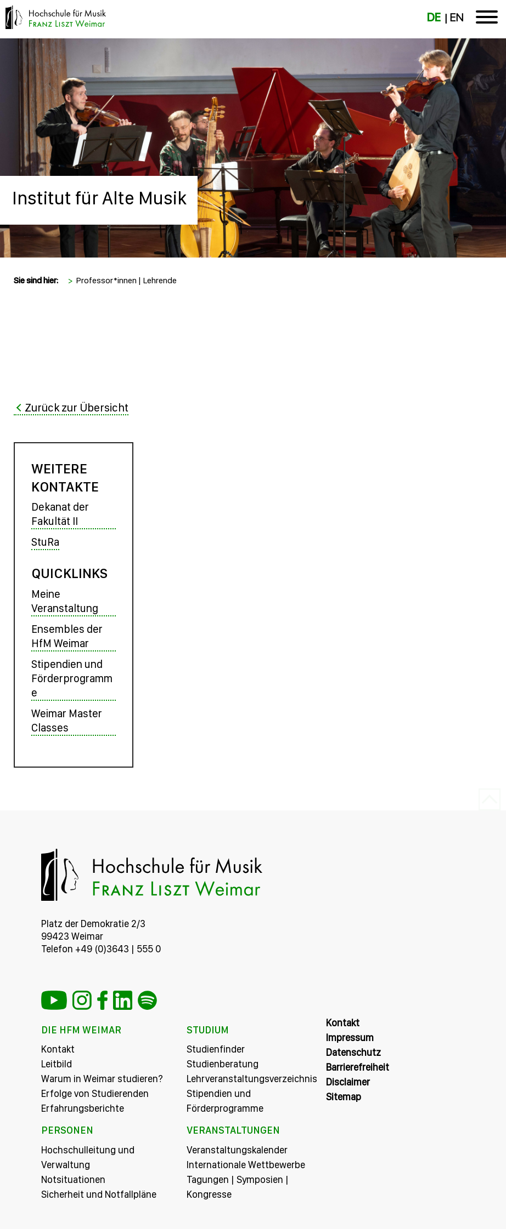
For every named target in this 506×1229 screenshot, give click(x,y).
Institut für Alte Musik (99, 198)
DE (434, 17)
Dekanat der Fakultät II (60, 514)
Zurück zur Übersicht (76, 407)
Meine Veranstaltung (64, 601)
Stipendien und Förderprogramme (72, 678)
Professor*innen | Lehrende (126, 280)
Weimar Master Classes (66, 720)
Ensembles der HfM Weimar (67, 636)
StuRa (45, 541)
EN (456, 17)
